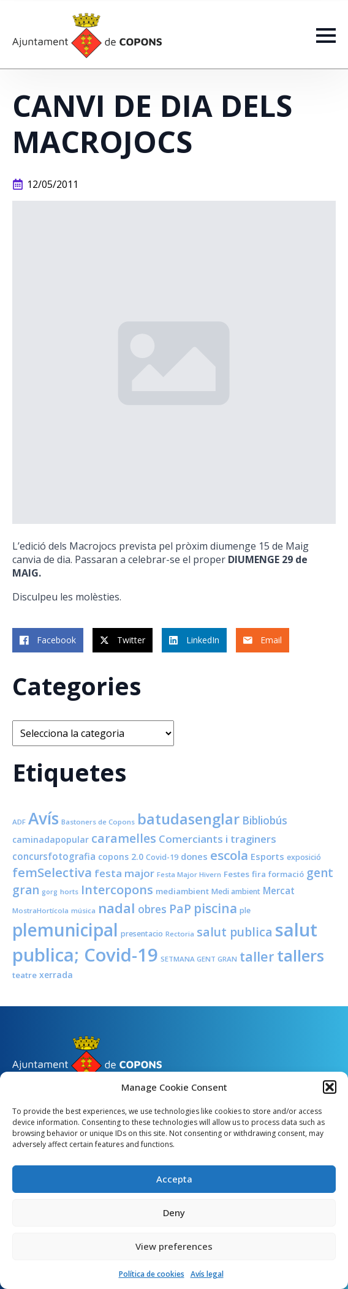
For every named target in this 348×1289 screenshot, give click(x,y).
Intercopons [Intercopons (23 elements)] (117, 889)
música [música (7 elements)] (83, 910)
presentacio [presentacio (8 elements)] (142, 933)
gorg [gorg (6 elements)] (50, 891)
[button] (329, 1087)
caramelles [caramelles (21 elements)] (123, 838)
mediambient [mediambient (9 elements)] (182, 891)
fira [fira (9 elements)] (259, 874)
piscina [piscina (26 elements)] (215, 908)
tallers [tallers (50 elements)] (300, 955)
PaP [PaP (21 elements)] (180, 908)
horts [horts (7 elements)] (69, 891)
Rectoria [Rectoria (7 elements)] (179, 933)
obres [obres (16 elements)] (152, 909)
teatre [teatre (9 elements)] (24, 975)
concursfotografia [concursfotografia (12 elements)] (54, 856)
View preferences (174, 1246)
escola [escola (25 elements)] (229, 855)
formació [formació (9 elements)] (286, 874)
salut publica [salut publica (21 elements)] (235, 932)
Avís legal (207, 1274)
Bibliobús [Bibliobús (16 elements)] (264, 820)
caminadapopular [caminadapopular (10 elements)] (50, 839)
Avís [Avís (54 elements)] (43, 818)
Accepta (174, 1179)
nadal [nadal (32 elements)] (116, 908)
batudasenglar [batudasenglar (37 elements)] (188, 819)
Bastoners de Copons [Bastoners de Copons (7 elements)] (98, 821)
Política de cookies (151, 1274)
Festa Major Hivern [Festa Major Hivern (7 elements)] (189, 874)
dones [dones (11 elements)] (194, 856)
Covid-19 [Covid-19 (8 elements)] (162, 857)
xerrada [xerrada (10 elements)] (56, 975)
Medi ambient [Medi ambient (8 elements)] (235, 891)
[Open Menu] (326, 35)
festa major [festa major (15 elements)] (124, 873)
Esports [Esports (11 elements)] (267, 856)
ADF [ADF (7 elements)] (19, 821)
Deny (174, 1212)
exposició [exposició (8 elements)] (304, 857)
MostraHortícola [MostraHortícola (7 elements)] (40, 910)
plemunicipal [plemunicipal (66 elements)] (65, 929)
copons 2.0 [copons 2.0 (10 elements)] (120, 856)
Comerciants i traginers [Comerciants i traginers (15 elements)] (217, 839)
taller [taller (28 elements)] (257, 956)
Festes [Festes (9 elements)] (236, 874)
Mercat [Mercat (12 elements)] (279, 890)
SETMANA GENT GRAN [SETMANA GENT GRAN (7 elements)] (199, 958)
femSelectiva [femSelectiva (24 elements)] (52, 872)
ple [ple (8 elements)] (245, 910)
